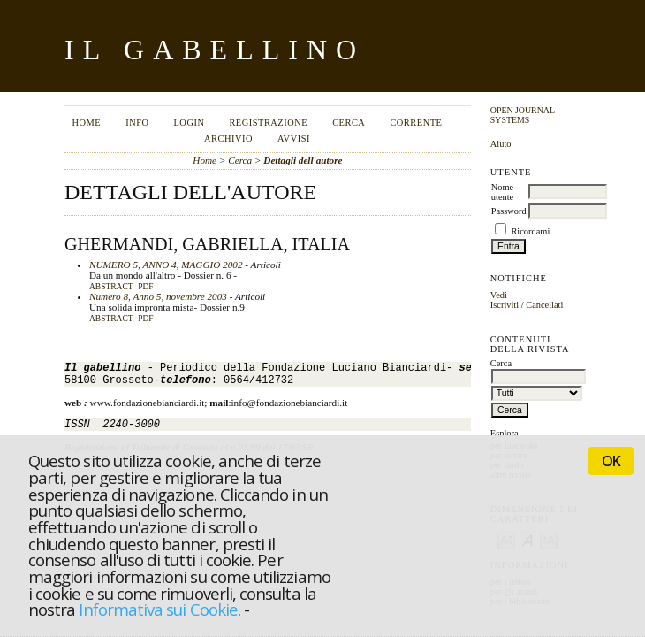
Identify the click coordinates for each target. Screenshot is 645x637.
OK (611, 461)
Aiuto (501, 144)
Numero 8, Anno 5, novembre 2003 (158, 296)
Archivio (228, 138)
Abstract (111, 286)
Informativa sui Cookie (158, 609)
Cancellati (544, 305)
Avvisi (293, 138)
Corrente (416, 122)
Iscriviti (504, 305)
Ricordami (530, 231)
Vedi (498, 295)
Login (188, 122)
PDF (145, 286)
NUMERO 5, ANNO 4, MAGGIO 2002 (166, 264)
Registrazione (268, 122)
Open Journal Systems (522, 115)
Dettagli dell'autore (302, 160)
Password (509, 211)
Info (136, 122)
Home (86, 122)
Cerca (348, 122)
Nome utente (502, 192)
